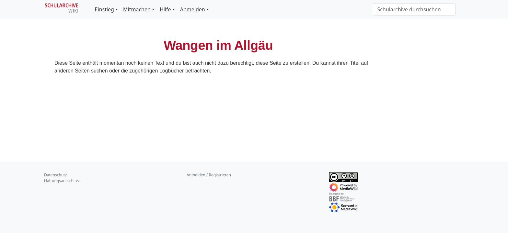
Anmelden (192, 9)
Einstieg (104, 9)
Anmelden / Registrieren (209, 175)
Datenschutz (55, 175)
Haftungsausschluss (62, 180)
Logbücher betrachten (184, 70)
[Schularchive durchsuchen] (414, 9)
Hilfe (165, 9)
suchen (99, 70)
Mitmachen (137, 9)
